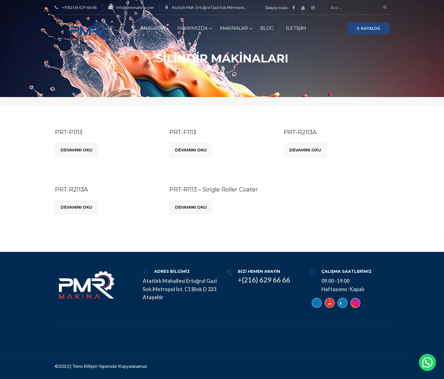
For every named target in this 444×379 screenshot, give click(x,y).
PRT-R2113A (300, 132)
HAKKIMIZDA (192, 28)
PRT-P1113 (68, 132)
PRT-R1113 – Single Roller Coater (213, 189)
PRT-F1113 (182, 132)
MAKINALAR (234, 28)
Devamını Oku (76, 150)
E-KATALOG (368, 28)
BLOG (267, 28)
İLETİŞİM (296, 28)
